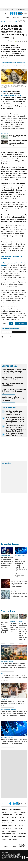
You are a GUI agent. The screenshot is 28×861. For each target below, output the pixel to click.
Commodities (17, 466)
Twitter (2, 803)
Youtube (17, 803)
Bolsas (10, 466)
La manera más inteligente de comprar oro (13, 62)
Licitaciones (13, 839)
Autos (21, 825)
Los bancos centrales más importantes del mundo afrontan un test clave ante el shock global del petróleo (16, 428)
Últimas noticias (15, 809)
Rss (2, 831)
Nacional (4, 820)
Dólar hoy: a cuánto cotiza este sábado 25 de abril (17, 136)
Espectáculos (6, 828)
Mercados (18, 815)
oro (4, 91)
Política (23, 812)
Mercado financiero (20, 323)
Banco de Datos (6, 815)
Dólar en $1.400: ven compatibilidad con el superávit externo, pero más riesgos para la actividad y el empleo (13, 665)
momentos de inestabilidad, (11, 95)
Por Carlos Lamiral (5, 718)
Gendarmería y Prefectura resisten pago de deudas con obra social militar (14, 399)
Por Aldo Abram (4, 680)
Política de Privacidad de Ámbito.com (13, 834)
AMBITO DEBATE (22, 846)
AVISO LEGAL (5, 836)
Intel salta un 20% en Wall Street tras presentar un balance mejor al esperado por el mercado (7, 562)
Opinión (13, 817)
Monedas (3, 466)
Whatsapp (21, 803)
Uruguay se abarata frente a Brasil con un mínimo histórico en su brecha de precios (23, 631)
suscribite (21, 13)
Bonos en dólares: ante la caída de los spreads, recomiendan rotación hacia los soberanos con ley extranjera (21, 566)
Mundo (13, 820)
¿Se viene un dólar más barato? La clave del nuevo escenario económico (15, 413)
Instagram (9, 803)
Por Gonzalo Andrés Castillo (19, 576)
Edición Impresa (6, 823)
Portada (4, 809)
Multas (3, 839)
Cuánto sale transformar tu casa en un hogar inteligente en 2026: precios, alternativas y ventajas (14, 371)
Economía (16, 17)
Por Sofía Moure (23, 642)
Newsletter (23, 803)
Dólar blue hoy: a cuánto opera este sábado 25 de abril (12, 378)
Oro (15, 21)
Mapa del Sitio (11, 831)
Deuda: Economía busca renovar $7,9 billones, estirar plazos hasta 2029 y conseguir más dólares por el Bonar (18, 143)
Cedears (24, 466)
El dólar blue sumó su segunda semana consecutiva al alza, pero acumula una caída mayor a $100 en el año (19, 594)
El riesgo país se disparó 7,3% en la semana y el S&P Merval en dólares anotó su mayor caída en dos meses (19, 584)
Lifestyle (22, 817)
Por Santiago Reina (5, 670)
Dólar (12, 9)
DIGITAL (6, 845)
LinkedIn (13, 803)
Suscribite (19, 331)
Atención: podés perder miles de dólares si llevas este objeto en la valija (12, 703)
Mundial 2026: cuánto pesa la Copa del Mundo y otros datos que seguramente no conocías (14, 391)
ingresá (25, 13)
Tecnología (18, 828)
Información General (8, 825)
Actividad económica (20, 9)
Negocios (4, 817)
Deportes (22, 820)
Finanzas (9, 21)
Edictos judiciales (18, 836)
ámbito (3, 21)
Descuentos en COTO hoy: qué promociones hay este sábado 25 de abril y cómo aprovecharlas (15, 420)
